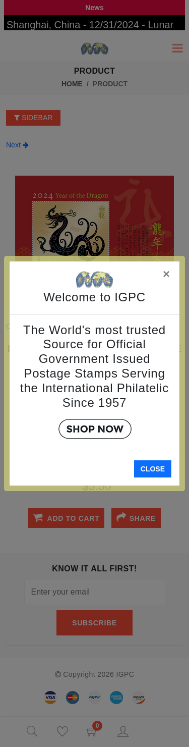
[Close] (167, 272)
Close (153, 469)
